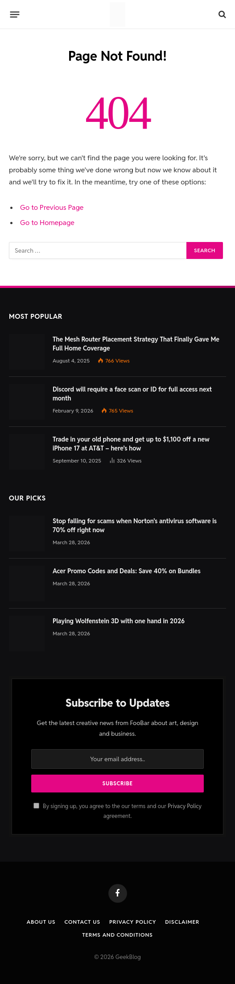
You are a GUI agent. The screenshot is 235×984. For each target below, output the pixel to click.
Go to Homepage (47, 222)
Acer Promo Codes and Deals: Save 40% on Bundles (127, 571)
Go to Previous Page (52, 207)
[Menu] (15, 14)
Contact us (82, 921)
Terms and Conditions (117, 934)
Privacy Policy (185, 806)
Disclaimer (182, 921)
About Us (41, 921)
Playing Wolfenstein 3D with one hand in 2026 (119, 621)
